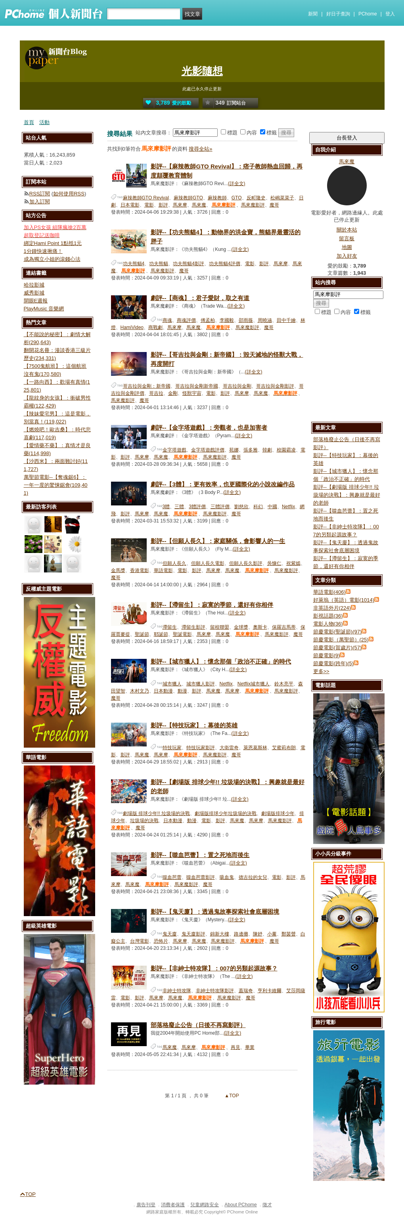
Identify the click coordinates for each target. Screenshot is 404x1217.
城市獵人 (172, 684)
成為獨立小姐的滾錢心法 (52, 259)
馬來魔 (199, 205)
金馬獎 (118, 570)
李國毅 (227, 320)
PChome (367, 14)
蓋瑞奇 (246, 990)
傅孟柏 (208, 320)
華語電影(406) (329, 592)
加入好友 (347, 256)
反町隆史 (256, 198)
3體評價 (197, 506)
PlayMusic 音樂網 (44, 309)
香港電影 (139, 570)
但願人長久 (174, 563)
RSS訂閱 (39, 194)
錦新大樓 (219, 934)
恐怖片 (161, 941)
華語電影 (163, 570)
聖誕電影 (182, 634)
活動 (44, 122)
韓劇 (267, 450)
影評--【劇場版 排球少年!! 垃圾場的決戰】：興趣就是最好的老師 (346, 495)
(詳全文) (236, 183)
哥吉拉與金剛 (237, 386)
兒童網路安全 (204, 1204)
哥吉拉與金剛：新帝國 (146, 386)
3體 (166, 506)
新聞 (313, 14)
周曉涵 (265, 320)
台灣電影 (139, 941)
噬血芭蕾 (172, 877)
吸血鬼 (227, 877)
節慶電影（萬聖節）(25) (341, 640)
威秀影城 (34, 293)
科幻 (258, 506)
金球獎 (241, 627)
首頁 (29, 122)
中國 (272, 506)
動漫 (182, 691)
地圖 (347, 247)
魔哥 (274, 205)
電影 (149, 205)
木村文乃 (139, 691)
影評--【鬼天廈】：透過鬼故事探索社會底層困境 (215, 911)
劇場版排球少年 (278, 813)
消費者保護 (173, 1204)
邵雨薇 (246, 320)
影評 (163, 205)
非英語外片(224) (332, 608)
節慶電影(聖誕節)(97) (337, 632)
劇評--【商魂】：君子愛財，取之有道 (200, 298)
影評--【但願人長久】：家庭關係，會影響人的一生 (218, 541)
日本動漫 (163, 691)
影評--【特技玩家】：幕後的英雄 (194, 725)
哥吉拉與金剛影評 (275, 386)
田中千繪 (286, 320)
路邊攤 (241, 934)
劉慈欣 (241, 506)
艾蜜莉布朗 (284, 747)
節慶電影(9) (326, 655)
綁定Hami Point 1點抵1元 (53, 243)
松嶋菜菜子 (282, 198)
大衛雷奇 (229, 747)
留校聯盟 (219, 627)
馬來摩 (180, 205)
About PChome (240, 1204)
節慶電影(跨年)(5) (333, 663)
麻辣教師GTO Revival (146, 198)
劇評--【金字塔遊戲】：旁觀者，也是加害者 (209, 427)
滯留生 (170, 627)
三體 (179, 506)
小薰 (272, 934)
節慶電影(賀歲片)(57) (337, 648)
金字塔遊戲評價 (207, 450)
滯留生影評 (193, 627)
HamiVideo (132, 327)
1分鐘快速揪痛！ (43, 251)
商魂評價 (186, 320)
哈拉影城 (34, 285)
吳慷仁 (274, 563)
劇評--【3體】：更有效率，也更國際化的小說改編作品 (223, 484)
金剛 (173, 393)
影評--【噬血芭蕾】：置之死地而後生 (200, 855)
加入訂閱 (39, 202)
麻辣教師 (217, 198)
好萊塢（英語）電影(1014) (344, 600)
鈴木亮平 (283, 684)
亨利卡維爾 (269, 990)
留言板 (346, 238)
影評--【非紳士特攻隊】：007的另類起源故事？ (214, 968)
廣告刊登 (145, 1204)
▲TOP (231, 1095)
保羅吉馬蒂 (284, 627)
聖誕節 (142, 634)
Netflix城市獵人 (253, 684)
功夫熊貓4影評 (188, 263)
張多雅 (250, 450)
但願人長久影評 (245, 563)
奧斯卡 (260, 627)
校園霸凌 (286, 450)
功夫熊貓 (158, 263)
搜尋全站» (200, 149)
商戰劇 (155, 327)
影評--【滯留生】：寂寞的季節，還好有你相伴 (212, 604)
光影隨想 (202, 71)
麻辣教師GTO (188, 198)
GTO (237, 198)
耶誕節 (161, 634)
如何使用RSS (68, 194)
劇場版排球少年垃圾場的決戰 (226, 813)
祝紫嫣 (293, 563)
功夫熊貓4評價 (224, 263)
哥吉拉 (156, 393)
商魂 (167, 320)
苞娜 (234, 450)
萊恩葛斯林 (255, 747)
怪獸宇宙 (191, 393)
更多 (321, 671)
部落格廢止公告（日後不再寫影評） (198, 1025)
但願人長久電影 (207, 563)
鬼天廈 (170, 934)
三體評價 (220, 506)
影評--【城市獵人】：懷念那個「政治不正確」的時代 (221, 661)
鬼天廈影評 (193, 934)
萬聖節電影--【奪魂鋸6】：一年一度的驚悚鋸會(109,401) (56, 485)
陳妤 (257, 934)
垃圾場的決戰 (144, 820)
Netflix (288, 506)
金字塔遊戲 (174, 450)
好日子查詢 (338, 14)
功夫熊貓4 (134, 263)
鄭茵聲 (288, 934)
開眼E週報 (36, 301)
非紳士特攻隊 (177, 990)
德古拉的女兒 (253, 877)
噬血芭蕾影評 (200, 877)
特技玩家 (172, 747)
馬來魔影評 (253, 205)
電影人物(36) (328, 624)
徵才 (267, 1204)
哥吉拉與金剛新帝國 (196, 386)
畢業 (250, 1047)
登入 (390, 14)
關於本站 (347, 230)
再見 (235, 1047)
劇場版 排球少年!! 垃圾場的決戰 (156, 813)
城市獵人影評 (200, 684)
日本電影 (130, 205)
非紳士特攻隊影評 (215, 990)
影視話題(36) (328, 616)
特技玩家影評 (200, 747)
